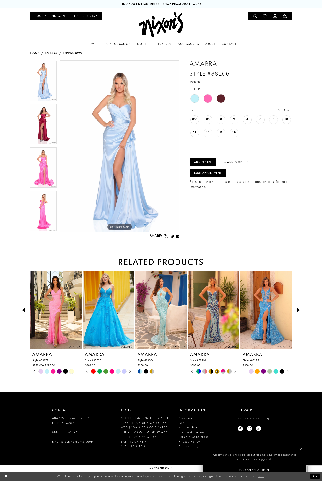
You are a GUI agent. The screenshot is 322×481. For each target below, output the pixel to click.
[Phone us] (86, 16)
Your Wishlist (189, 427)
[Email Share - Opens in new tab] (177, 236)
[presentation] (56, 310)
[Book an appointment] (51, 16)
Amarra (51, 53)
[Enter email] (254, 418)
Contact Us (187, 423)
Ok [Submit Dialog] (315, 476)
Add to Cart (203, 162)
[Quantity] (199, 152)
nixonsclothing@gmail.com (73, 441)
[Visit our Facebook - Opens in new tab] (240, 428)
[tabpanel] (43, 82)
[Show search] (255, 16)
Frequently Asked (192, 432)
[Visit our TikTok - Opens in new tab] (259, 428)
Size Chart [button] (285, 110)
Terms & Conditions (194, 437)
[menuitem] (51, 16)
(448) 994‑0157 (64, 432)
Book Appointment (208, 173)
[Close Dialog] (6, 476)
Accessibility (188, 446)
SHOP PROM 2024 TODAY (182, 4)
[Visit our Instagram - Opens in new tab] (249, 428)
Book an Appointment (255, 470)
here (261, 476)
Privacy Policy (189, 441)
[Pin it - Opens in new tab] (172, 236)
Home (34, 53)
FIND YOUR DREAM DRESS (140, 4)
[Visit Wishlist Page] (265, 16)
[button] (275, 16)
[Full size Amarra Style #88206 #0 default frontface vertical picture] (119, 146)
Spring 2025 (72, 53)
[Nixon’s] (161, 24)
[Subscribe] (268, 418)
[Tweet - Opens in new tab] (166, 236)
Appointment (189, 418)
